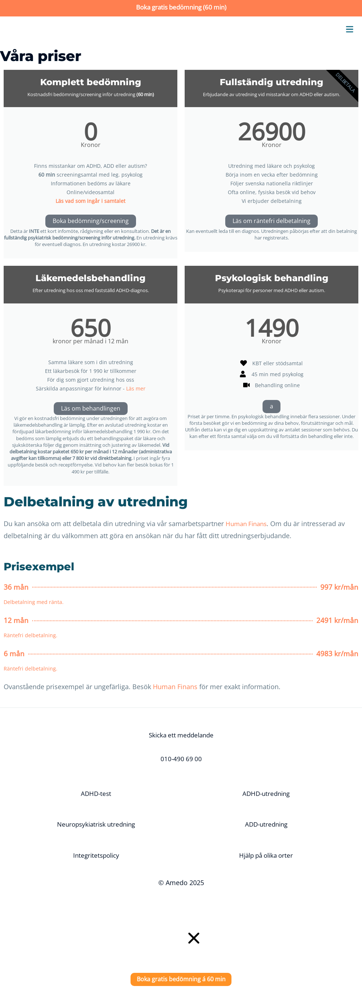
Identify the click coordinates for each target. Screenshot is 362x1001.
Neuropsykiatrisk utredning (96, 824)
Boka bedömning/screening (91, 221)
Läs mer (136, 388)
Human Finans (248, 524)
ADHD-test (96, 793)
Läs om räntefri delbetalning (271, 221)
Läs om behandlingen (90, 409)
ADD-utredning (266, 824)
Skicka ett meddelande (181, 735)
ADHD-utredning (266, 793)
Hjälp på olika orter (266, 855)
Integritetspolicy (96, 855)
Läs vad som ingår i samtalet (90, 200)
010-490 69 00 (181, 759)
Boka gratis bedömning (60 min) (181, 7)
